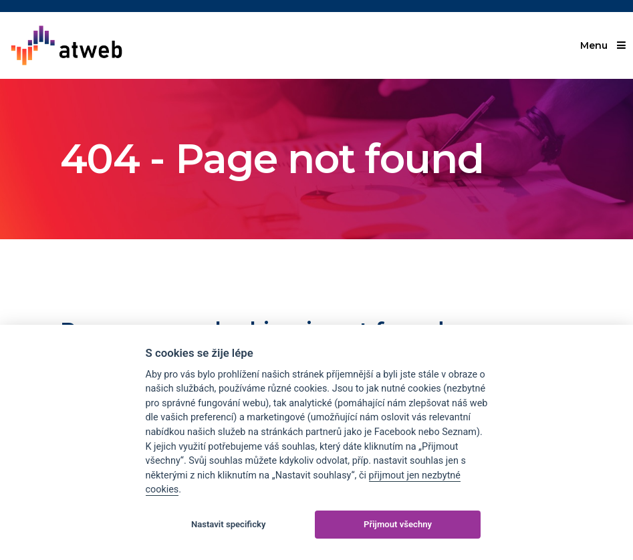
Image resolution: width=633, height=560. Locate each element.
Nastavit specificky (228, 524)
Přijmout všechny (398, 524)
